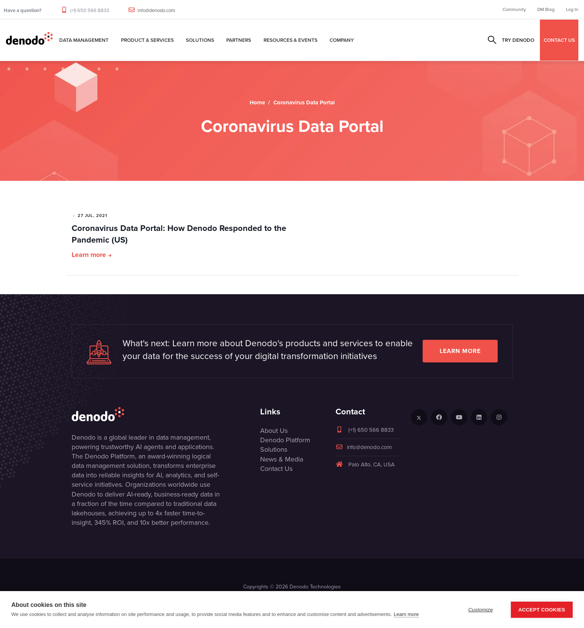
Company (342, 40)
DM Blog (546, 9)
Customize (480, 610)
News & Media (281, 459)
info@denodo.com (156, 10)
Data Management (84, 40)
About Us (274, 430)
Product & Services (147, 40)
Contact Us (276, 469)
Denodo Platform (285, 440)
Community (514, 9)
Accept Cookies (541, 610)
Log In (572, 9)
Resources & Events (290, 40)
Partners (238, 40)
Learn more (89, 255)
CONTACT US (559, 40)
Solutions (200, 40)
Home (257, 102)
